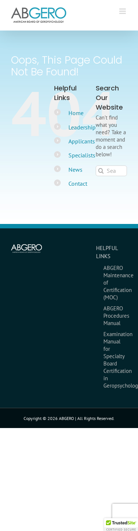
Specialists (81, 155)
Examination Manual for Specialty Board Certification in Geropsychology (115, 360)
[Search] (101, 170)
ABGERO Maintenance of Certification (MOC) (115, 282)
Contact (77, 183)
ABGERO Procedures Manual (115, 316)
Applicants (81, 141)
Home (76, 113)
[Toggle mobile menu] (123, 11)
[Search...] (111, 170)
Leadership (82, 127)
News (75, 169)
